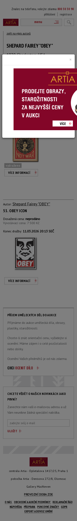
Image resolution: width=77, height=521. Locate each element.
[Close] (70, 59)
